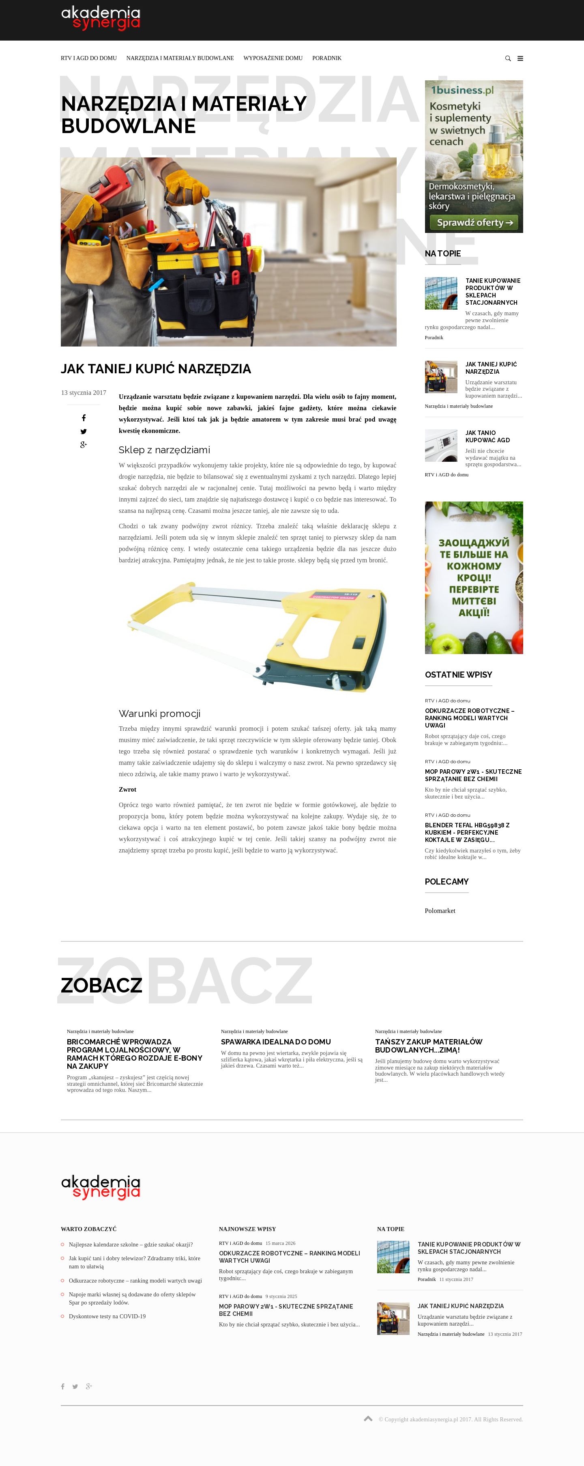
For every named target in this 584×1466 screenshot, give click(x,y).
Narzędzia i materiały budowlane (180, 58)
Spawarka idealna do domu (276, 1042)
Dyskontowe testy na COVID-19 (107, 1316)
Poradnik (326, 58)
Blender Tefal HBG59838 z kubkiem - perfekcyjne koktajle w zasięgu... (467, 832)
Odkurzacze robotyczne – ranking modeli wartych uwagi (470, 718)
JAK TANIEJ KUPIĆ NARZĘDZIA (461, 1306)
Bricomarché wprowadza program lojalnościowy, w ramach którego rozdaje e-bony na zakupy (134, 1054)
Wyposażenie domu (273, 58)
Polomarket (440, 910)
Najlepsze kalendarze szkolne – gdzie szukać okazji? (131, 1245)
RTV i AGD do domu (89, 58)
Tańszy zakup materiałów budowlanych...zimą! (429, 1046)
